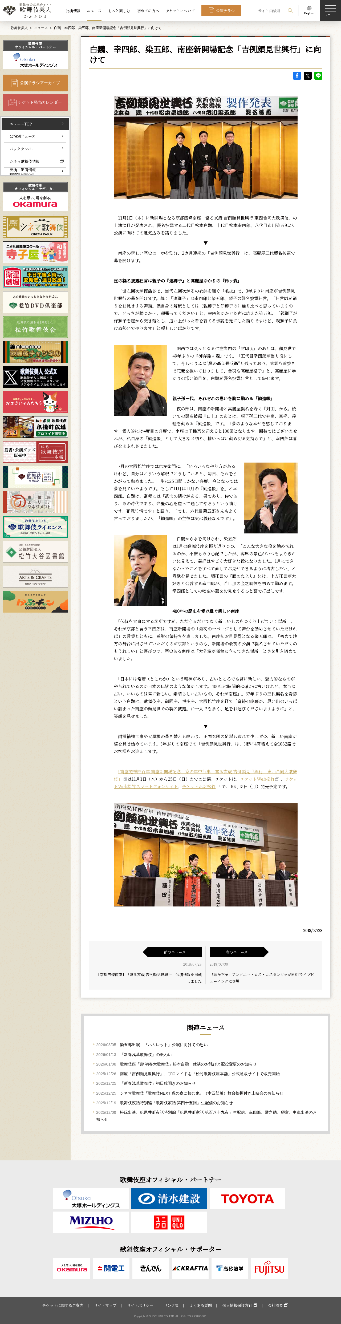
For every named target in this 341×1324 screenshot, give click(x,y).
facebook (297, 76)
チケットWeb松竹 (257, 779)
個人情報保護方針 (237, 1305)
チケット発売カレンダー (40, 102)
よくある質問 (200, 1305)
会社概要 (275, 1305)
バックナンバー (22, 148)
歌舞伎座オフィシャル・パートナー (35, 45)
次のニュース (237, 952)
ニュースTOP (21, 124)
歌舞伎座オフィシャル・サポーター (35, 187)
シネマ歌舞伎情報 (24, 161)
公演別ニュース (22, 136)
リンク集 (171, 1305)
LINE (318, 76)
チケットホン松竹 (199, 786)
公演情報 (73, 10)
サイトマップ (105, 1305)
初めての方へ (148, 10)
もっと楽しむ (119, 10)
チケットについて (180, 10)
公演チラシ (225, 11)
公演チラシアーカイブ (40, 82)
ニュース (94, 10)
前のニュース (175, 952)
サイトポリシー (140, 1305)
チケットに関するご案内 (62, 1305)
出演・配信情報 (23, 171)
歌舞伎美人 (19, 28)
